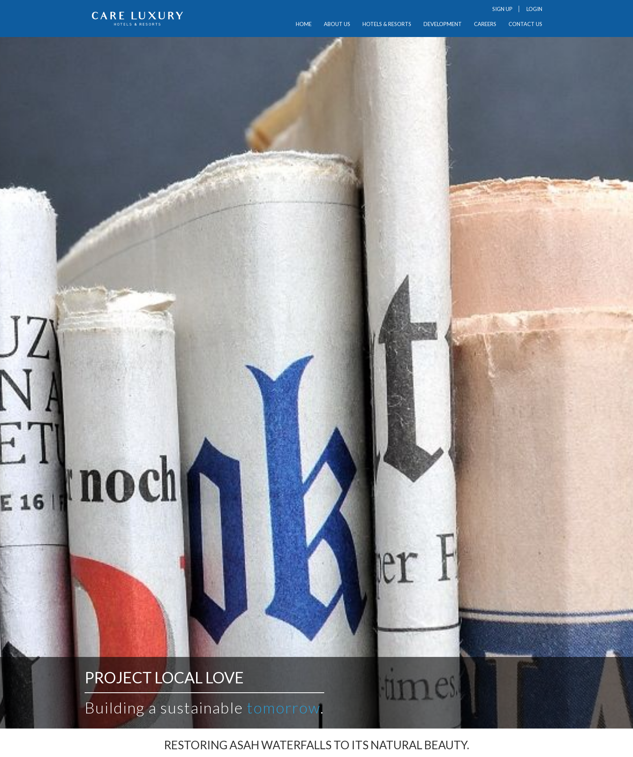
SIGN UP (502, 9)
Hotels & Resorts (386, 24)
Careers (485, 24)
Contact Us (525, 24)
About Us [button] (337, 24)
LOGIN (534, 9)
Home (304, 24)
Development (442, 24)
